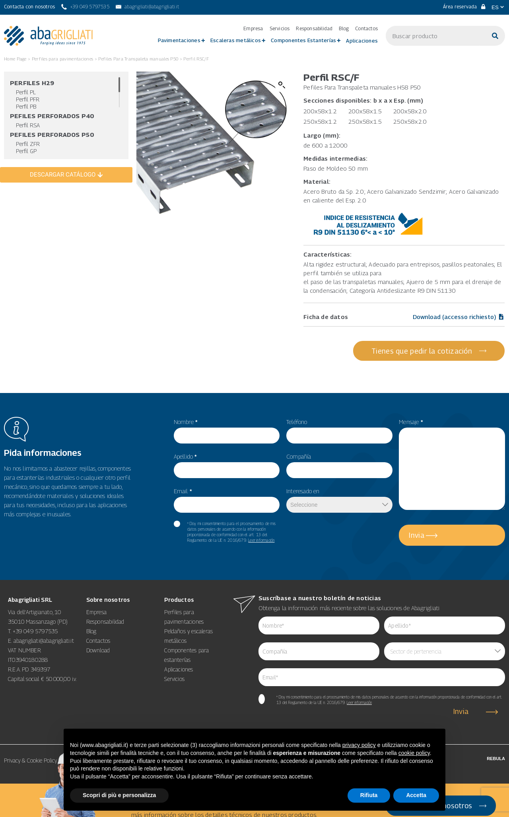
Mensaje (411, 415)
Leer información (261, 533)
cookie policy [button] (414, 753)
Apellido (185, 449)
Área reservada (464, 7)
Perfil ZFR (28, 143)
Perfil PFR (27, 99)
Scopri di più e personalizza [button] (119, 795)
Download (98, 643)
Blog (344, 28)
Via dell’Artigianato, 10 (34, 605)
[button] (282, 85)
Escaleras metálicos (235, 40)
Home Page (15, 58)
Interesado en (303, 484)
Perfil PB (26, 106)
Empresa (253, 28)
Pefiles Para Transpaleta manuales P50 (138, 58)
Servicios (280, 28)
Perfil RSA (28, 125)
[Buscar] (495, 36)
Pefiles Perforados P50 (52, 134)
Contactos (366, 28)
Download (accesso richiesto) (459, 316)
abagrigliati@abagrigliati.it (44, 634)
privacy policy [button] (359, 745)
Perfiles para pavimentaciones (62, 58)
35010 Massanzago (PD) (38, 615)
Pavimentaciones (179, 40)
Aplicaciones (362, 40)
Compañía (298, 449)
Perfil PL (26, 92)
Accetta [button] (416, 795)
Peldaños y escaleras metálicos (188, 629)
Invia (416, 529)
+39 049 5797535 (35, 624)
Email (183, 484)
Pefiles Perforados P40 (52, 115)
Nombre (186, 415)
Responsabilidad (314, 28)
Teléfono (296, 415)
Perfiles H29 (32, 82)
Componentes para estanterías (186, 648)
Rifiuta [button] (369, 795)
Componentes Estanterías (303, 40)
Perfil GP (26, 151)
